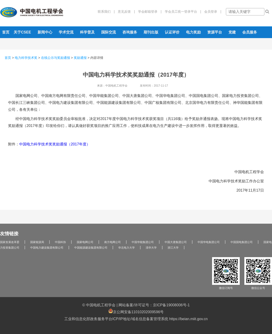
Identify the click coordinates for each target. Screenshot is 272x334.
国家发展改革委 (9, 242)
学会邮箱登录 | (148, 11)
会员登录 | (211, 11)
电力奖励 (193, 32)
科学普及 (87, 32)
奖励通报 (80, 58)
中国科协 (60, 242)
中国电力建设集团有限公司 (46, 247)
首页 (5, 32)
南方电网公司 (112, 242)
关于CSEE (22, 32)
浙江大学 (173, 247)
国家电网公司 (85, 242)
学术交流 (66, 32)
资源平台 (214, 32)
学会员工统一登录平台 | (181, 11)
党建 (232, 32)
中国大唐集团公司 (176, 242)
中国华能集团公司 (143, 242)
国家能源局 (37, 242)
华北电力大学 (126, 247)
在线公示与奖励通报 (55, 58)
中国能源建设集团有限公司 (90, 247)
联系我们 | (106, 11)
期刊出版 (151, 32)
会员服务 (249, 32)
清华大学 (151, 247)
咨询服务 (129, 32)
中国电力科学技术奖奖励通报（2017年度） (54, 144)
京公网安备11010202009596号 (136, 311)
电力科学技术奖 (26, 58)
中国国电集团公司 (242, 242)
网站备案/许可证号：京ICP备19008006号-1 (154, 305)
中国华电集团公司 (209, 242)
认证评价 (172, 32)
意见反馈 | (125, 11)
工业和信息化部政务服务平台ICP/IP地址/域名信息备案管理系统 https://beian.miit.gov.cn (136, 319)
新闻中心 (45, 32)
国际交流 (108, 32)
